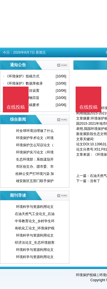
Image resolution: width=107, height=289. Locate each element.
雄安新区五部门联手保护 (35, 181)
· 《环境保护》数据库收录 (23, 83)
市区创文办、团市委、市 (35, 167)
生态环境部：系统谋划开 (35, 159)
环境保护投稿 (86, 275)
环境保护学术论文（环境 (35, 138)
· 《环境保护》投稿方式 (21, 76)
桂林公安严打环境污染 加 (34, 174)
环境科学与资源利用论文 (35, 207)
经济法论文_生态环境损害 (34, 243)
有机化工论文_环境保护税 (34, 228)
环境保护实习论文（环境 (35, 152)
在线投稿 (88, 107)
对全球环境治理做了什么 (35, 131)
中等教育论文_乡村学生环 (34, 221)
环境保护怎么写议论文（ (35, 145)
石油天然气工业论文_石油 (34, 214)
